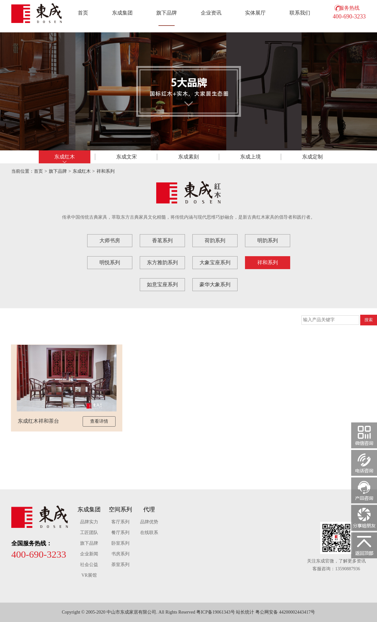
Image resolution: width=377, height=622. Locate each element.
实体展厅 (255, 13)
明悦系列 (109, 262)
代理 (149, 509)
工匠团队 (89, 532)
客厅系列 (120, 521)
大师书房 (109, 240)
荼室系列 (120, 564)
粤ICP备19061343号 (215, 612)
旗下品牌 (166, 13)
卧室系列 (120, 543)
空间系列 (120, 509)
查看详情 (99, 421)
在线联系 (149, 532)
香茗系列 (162, 240)
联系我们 (300, 13)
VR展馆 (89, 575)
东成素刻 (188, 156)
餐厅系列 (120, 532)
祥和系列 (106, 171)
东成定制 (312, 156)
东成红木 (64, 156)
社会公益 (89, 564)
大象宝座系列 (214, 262)
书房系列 (120, 553)
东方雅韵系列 (162, 262)
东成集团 (122, 13)
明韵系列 (267, 240)
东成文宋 (126, 156)
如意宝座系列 (162, 284)
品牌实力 (89, 521)
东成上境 (250, 156)
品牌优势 (149, 521)
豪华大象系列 (214, 284)
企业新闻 (89, 553)
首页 (83, 13)
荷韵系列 (215, 240)
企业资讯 (211, 13)
